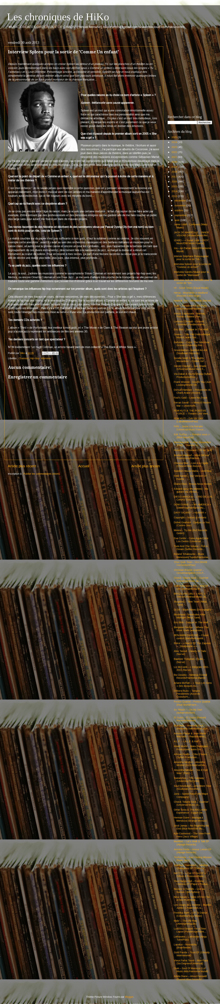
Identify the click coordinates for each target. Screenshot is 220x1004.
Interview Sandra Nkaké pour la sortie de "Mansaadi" (191, 273)
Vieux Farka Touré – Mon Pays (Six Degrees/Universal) (191, 962)
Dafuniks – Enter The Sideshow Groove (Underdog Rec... (191, 344)
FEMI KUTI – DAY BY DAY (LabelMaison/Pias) (188, 420)
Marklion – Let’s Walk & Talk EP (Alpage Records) (191, 843)
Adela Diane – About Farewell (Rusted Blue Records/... (190, 978)
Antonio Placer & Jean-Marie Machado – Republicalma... (190, 735)
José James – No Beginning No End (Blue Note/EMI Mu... (191, 827)
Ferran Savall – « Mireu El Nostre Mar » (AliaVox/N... (192, 404)
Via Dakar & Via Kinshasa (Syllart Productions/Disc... (192, 375)
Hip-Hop (34, 358)
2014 (174, 191)
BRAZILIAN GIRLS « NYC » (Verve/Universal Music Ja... (191, 595)
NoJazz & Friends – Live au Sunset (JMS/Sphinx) (189, 890)
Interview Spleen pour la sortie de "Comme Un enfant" (192, 265)
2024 (174, 142)
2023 (174, 147)
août (177, 220)
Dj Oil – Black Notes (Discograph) (192, 609)
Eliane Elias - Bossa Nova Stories (192, 484)
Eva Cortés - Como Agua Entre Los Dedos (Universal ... (191, 540)
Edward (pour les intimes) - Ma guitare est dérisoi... (191, 490)
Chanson (24, 358)
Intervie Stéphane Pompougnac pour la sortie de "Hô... (191, 258)
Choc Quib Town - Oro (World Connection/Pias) (190, 563)
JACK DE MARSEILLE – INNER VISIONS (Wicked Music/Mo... (192, 234)
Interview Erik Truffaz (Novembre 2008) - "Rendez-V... (192, 444)
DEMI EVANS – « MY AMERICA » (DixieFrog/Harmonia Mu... (192, 506)
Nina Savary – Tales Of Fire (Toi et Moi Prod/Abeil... (192, 898)
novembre (180, 205)
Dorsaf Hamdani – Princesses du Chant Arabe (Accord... (192, 391)
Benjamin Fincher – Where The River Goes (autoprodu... (191, 629)
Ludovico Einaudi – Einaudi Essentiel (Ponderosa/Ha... (190, 323)
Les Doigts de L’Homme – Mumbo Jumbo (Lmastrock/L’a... (192, 906)
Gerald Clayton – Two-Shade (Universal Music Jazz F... (190, 367)
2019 (174, 166)
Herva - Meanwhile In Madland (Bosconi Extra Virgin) (191, 294)
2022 (174, 152)
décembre (180, 200)
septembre (181, 215)
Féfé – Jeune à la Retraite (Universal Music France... (190, 428)
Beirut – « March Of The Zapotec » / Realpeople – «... (192, 645)
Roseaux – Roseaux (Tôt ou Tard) (193, 450)
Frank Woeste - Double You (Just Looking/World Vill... (192, 383)
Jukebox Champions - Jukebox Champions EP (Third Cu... (191, 867)
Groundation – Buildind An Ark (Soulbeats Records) (190, 351)
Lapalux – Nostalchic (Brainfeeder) (185, 946)
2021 (174, 157)
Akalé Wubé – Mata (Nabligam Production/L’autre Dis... (191, 748)
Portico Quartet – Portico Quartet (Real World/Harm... (192, 703)
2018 (174, 171)
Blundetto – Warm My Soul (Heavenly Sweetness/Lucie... (192, 727)
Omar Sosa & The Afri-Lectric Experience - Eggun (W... (190, 811)
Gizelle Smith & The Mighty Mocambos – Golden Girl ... (190, 360)
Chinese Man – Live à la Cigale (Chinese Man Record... (191, 464)
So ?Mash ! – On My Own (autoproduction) (188, 711)
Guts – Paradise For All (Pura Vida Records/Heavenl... (190, 307)
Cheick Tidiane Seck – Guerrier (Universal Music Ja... (191, 579)
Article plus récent (22, 466)
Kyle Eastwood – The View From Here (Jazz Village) (192, 835)
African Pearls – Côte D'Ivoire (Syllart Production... (190, 756)
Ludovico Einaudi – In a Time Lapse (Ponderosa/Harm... (190, 930)
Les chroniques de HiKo (58, 17)
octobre (179, 210)
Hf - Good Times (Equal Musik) (191, 287)
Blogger (129, 996)
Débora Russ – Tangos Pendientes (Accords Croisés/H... (187, 693)
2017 (174, 176)
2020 (174, 162)
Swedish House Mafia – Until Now (192, 471)
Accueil (83, 466)
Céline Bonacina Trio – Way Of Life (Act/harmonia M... (191, 587)
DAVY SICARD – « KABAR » (190, 512)
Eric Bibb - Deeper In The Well (191, 329)
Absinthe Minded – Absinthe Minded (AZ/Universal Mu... (190, 764)
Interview (46, 358)
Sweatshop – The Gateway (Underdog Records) (189, 779)
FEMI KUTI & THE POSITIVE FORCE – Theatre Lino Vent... (192, 412)
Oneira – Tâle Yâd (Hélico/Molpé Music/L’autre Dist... (192, 336)
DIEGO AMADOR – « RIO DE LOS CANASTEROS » (193, 498)
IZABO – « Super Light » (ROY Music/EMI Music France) (191, 242)
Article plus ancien (145, 466)
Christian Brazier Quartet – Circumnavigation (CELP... (189, 571)
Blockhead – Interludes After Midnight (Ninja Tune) (190, 616)
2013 (174, 196)
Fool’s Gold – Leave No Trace (190, 397)
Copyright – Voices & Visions (190, 517)
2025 (174, 137)
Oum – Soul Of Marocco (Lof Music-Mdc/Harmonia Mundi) (191, 970)
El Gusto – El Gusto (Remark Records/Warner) (190, 719)
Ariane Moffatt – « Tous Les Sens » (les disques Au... (193, 684)
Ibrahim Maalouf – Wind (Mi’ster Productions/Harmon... (191, 457)
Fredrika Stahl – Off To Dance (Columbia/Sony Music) (190, 914)
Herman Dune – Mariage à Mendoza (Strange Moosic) (190, 819)
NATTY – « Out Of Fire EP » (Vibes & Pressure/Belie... (190, 875)
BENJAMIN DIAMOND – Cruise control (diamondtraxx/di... (191, 637)
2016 (174, 181)
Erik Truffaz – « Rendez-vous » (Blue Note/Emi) (192, 436)
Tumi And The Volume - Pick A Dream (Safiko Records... (191, 548)
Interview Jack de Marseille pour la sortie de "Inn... (193, 281)
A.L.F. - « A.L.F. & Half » (187, 741)
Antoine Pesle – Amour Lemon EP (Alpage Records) (192, 851)
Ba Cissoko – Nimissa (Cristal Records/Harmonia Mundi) (190, 676)
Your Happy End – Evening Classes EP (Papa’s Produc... (192, 882)
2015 (174, 186)
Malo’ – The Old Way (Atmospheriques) (185, 922)
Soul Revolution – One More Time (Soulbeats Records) (192, 787)
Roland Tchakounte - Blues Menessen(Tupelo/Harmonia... (192, 555)
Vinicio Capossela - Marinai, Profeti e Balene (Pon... (189, 315)
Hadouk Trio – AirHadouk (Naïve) (192, 300)
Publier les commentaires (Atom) (42, 473)
